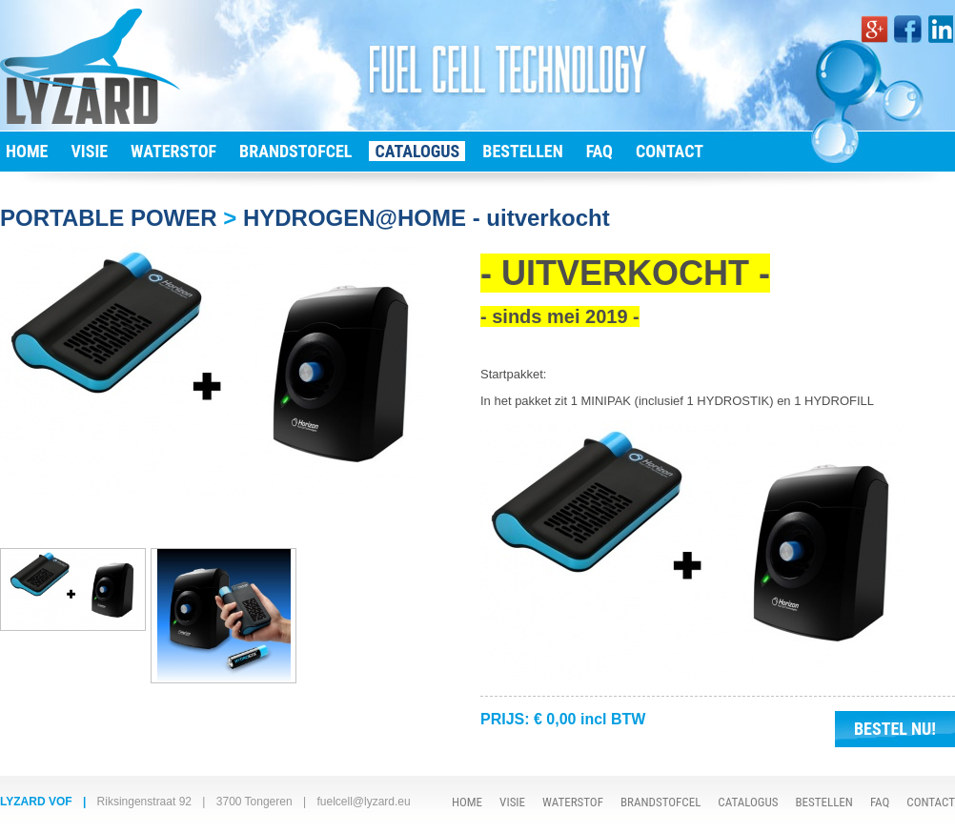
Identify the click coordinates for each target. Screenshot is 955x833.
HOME (27, 151)
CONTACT (669, 151)
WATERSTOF (173, 151)
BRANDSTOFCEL (295, 151)
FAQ (599, 151)
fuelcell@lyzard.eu (363, 801)
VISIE (89, 151)
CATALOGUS (417, 151)
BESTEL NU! (895, 729)
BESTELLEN (522, 151)
